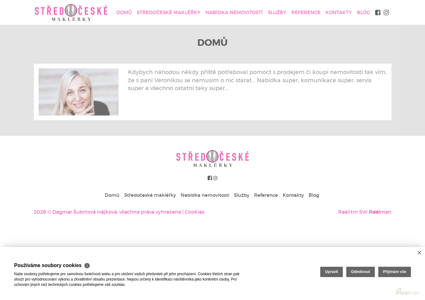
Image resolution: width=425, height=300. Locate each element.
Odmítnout (360, 272)
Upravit (331, 272)
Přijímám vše (394, 272)
